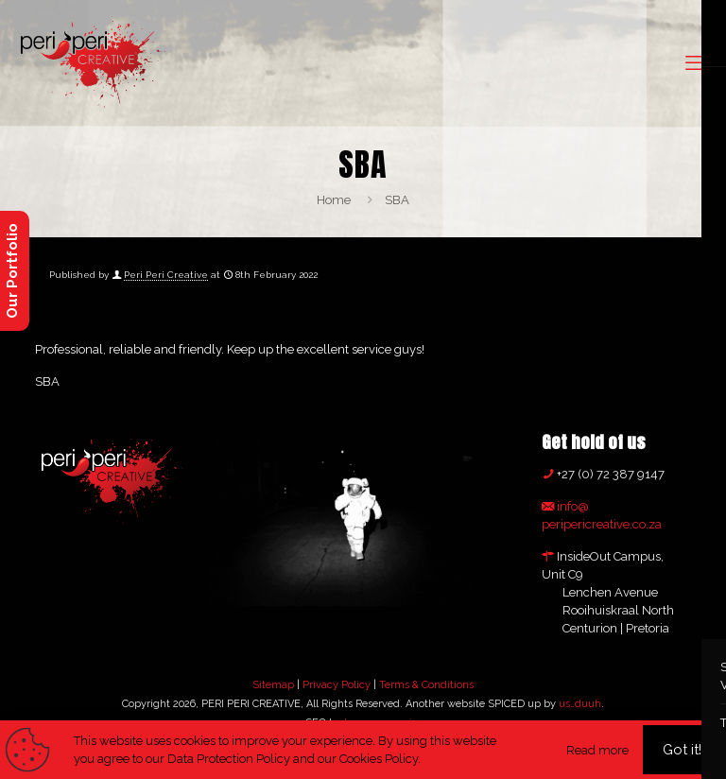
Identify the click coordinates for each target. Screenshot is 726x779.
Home (334, 200)
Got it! (682, 749)
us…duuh (580, 704)
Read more (597, 750)
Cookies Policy (378, 759)
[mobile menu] (696, 62)
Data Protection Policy (228, 759)
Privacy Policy (336, 685)
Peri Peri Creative (166, 274)
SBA (397, 200)
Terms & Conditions (426, 685)
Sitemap (273, 685)
